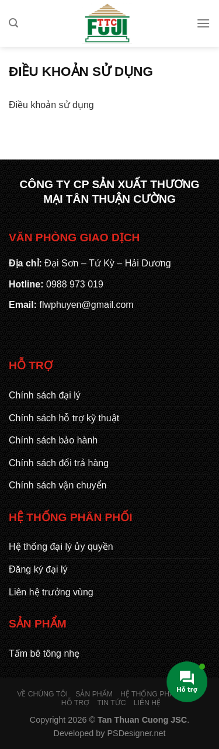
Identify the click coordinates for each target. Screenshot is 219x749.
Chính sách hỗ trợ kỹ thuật (64, 418)
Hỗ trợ (75, 703)
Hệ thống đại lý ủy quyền (61, 547)
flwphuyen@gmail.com (86, 305)
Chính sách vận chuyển (57, 485)
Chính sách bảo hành (53, 440)
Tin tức (111, 703)
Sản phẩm (94, 694)
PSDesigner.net (136, 733)
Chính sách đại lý (45, 395)
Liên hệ (147, 703)
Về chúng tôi (42, 694)
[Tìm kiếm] (13, 23)
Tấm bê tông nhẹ (44, 653)
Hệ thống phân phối (159, 694)
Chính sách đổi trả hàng (59, 463)
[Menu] (203, 23)
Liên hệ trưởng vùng (51, 592)
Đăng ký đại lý (38, 569)
